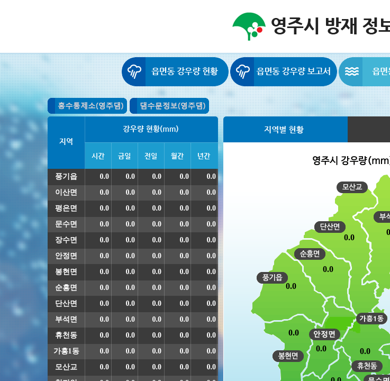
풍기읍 (66, 176)
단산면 (66, 303)
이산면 (66, 192)
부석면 (66, 319)
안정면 (66, 256)
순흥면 (66, 288)
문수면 (66, 224)
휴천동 (66, 335)
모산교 (66, 367)
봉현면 (66, 272)
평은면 (66, 208)
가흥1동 (66, 351)
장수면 (66, 240)
